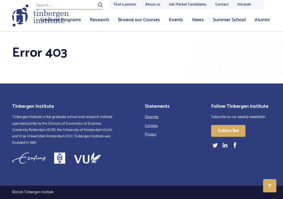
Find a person (125, 4)
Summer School (229, 20)
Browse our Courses (139, 20)
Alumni (262, 20)
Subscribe (228, 131)
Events (176, 20)
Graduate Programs (60, 20)
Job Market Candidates (187, 4)
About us (152, 4)
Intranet (244, 4)
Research (99, 20)
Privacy (150, 134)
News (198, 20)
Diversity (151, 117)
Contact (222, 4)
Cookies (151, 126)
